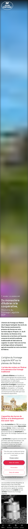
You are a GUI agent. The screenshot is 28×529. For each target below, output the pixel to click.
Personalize (13, 467)
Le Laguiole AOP (14, 296)
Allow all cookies (14, 462)
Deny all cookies (14, 472)
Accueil (5, 296)
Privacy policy (14, 458)
